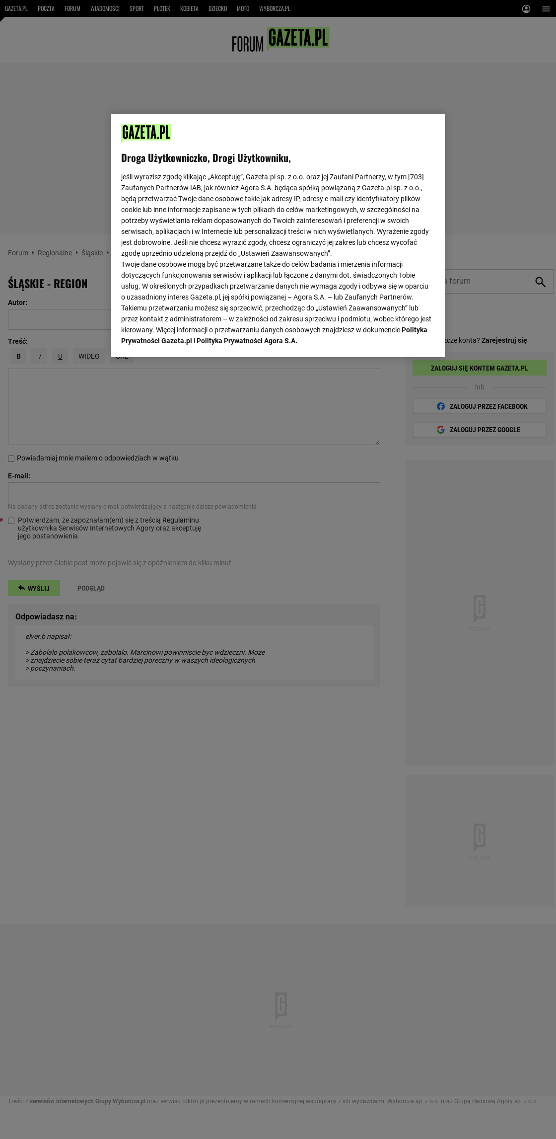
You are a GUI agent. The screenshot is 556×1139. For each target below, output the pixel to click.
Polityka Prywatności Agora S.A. (247, 341)
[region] (278, 235)
